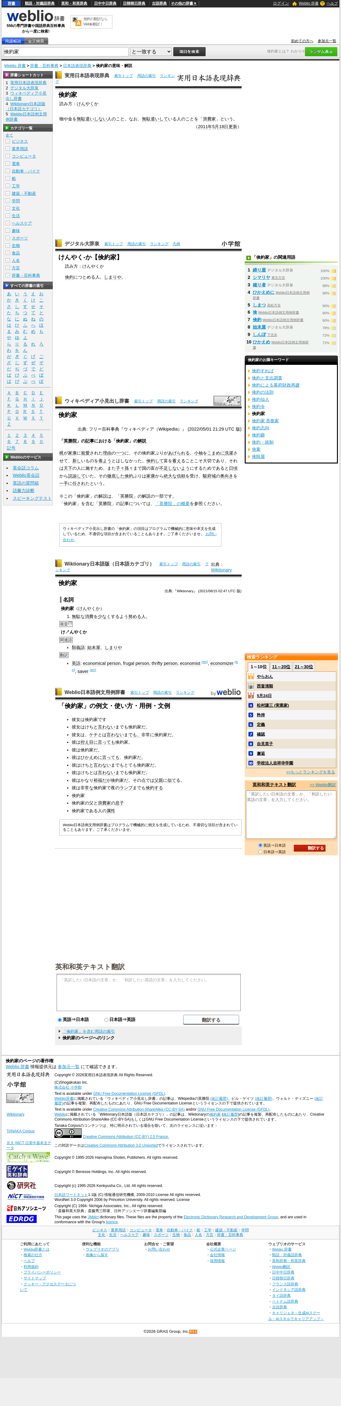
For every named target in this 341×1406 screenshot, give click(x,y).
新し (76, 460)
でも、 (134, 734)
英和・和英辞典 (74, 3)
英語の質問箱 (26, 483)
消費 (89, 616)
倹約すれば (263, 370)
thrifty (157, 663)
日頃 (233, 468)
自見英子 (265, 743)
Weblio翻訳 (281, 1267)
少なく (104, 616)
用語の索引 (146, 76)
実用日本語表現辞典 (87, 75)
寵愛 (85, 452)
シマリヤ (261, 277)
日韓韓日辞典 (134, 3)
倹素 (256, 449)
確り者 (259, 284)
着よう (104, 460)
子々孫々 (124, 468)
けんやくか (87, 103)
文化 (16, 208)
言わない (115, 734)
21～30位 (304, 666)
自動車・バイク (26, 171)
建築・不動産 (24, 193)
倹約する (154, 787)
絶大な (170, 475)
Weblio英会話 (26, 475)
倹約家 (215, 1114)
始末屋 (93, 647)
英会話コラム (26, 467)
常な (89, 787)
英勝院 (70, 440)
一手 (63, 483)
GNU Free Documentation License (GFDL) (129, 1093)
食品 (16, 253)
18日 (223, 126)
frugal (128, 663)
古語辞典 (159, 3)
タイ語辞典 (281, 1295)
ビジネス (20, 141)
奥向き (226, 475)
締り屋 (259, 269)
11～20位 (281, 666)
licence (112, 1222)
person (113, 663)
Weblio (60, 1114)
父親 (158, 780)
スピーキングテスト (32, 498)
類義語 (78, 647)
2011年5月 (208, 126)
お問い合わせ (159, 1249)
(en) (205, 662)
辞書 (11, 3)
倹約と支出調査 (267, 377)
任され (78, 483)
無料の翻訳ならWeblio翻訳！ (95, 21)
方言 (16, 268)
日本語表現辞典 (77, 65)
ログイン (281, 3)
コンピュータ (24, 156)
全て (9, 135)
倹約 (69, 277)
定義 (261, 724)
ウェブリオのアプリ (102, 1249)
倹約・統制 (263, 442)
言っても (106, 742)
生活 (16, 215)
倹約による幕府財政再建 (276, 385)
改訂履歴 (230, 1114)
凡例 (176, 244)
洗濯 (229, 452)
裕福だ (100, 780)
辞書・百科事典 (44, 65)
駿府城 (209, 475)
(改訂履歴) (219, 1098)
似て (171, 780)
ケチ (93, 734)
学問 (16, 201)
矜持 (261, 715)
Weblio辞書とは (36, 1249)
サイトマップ (35, 1278)
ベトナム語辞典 (285, 1301)
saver (83, 671)
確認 (261, 734)
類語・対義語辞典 (40, 3)
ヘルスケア (22, 223)
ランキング (159, 244)
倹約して (155, 460)
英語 (76, 663)
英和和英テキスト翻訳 (90, 966)
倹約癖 (258, 434)
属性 (111, 810)
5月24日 (264, 695)
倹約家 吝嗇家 (265, 420)
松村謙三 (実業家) (273, 705)
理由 (107, 452)
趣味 (16, 230)
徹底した (116, 475)
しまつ (259, 304)
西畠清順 (265, 686)
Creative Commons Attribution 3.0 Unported (121, 1145)
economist (190, 663)
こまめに (216, 452)
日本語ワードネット (71, 1195)
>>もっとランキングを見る (310, 772)
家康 (72, 452)
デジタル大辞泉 (82, 243)
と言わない (104, 726)
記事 (89, 440)
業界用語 (20, 148)
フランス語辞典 (285, 1284)
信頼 (181, 475)
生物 (16, 245)
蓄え (176, 460)
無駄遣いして (155, 118)
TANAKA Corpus (20, 1131)
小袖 (198, 452)
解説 (142, 440)
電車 (16, 163)
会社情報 (217, 1255)
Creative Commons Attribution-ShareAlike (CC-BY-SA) (139, 1109)
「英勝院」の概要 (172, 503)
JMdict (93, 1217)
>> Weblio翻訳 (323, 784)
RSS (193, 1331)
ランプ (126, 787)
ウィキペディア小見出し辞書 (97, 401)
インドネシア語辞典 (289, 1289)
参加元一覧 (327, 41)
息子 (119, 802)
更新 (233, 126)
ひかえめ (261, 341)
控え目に (89, 742)
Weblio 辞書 (309, 3)
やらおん (265, 676)
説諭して (76, 475)
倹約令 (258, 406)
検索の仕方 (33, 1255)
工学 (16, 186)
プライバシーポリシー (42, 1272)
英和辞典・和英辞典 (289, 1261)
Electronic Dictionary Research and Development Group (231, 1217)
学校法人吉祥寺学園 (275, 763)
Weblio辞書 (63, 1098)
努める (134, 616)
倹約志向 (260, 427)
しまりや (112, 277)
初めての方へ (302, 41)
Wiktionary (221, 569)
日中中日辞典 (105, 3)
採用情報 (217, 1261)
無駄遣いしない (92, 118)
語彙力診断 (23, 490)
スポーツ (20, 238)
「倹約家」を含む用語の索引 (88, 1031)
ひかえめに (91, 757)
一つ (120, 452)
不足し (165, 468)
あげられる (179, 452)
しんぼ (259, 334)
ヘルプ (332, 3)
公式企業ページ (223, 1249)
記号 (11, 448)
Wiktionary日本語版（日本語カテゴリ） (109, 563)
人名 (16, 260)
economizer (221, 663)
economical (94, 663)
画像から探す (97, 1255)
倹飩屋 (258, 456)
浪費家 (209, 118)
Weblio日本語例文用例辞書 (95, 692)
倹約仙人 (260, 399)
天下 (68, 468)
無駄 (76, 616)
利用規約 (31, 1267)
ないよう (181, 468)
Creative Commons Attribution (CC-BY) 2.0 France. (126, 1137)
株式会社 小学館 (67, 1087)
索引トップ (123, 76)
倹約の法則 (263, 392)
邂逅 (261, 753)
